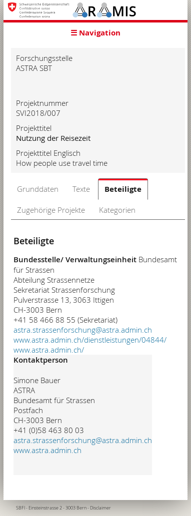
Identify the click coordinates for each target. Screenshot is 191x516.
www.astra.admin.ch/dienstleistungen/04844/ (90, 340)
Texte (81, 189)
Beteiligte (123, 189)
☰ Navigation (95, 32)
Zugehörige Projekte (51, 210)
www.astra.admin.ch (48, 450)
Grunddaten (37, 189)
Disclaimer (100, 508)
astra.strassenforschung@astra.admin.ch (83, 330)
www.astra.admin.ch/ (49, 350)
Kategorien (117, 210)
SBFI (20, 508)
